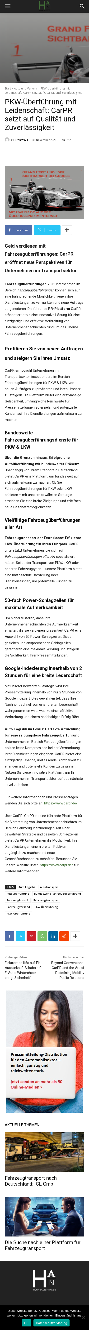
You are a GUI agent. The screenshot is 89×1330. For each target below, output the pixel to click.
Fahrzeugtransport (45, 900)
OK (26, 1323)
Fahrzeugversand (18, 907)
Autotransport (49, 887)
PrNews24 (21, 139)
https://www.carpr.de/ (60, 803)
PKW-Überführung (18, 913)
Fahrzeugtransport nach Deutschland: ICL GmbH (31, 1181)
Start (8, 88)
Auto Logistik (27, 887)
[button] (7, 6)
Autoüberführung (18, 893)
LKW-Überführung (46, 907)
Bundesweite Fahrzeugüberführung (57, 893)
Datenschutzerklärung (51, 1323)
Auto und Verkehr (25, 88)
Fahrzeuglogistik (18, 900)
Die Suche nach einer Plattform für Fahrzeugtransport (42, 1245)
